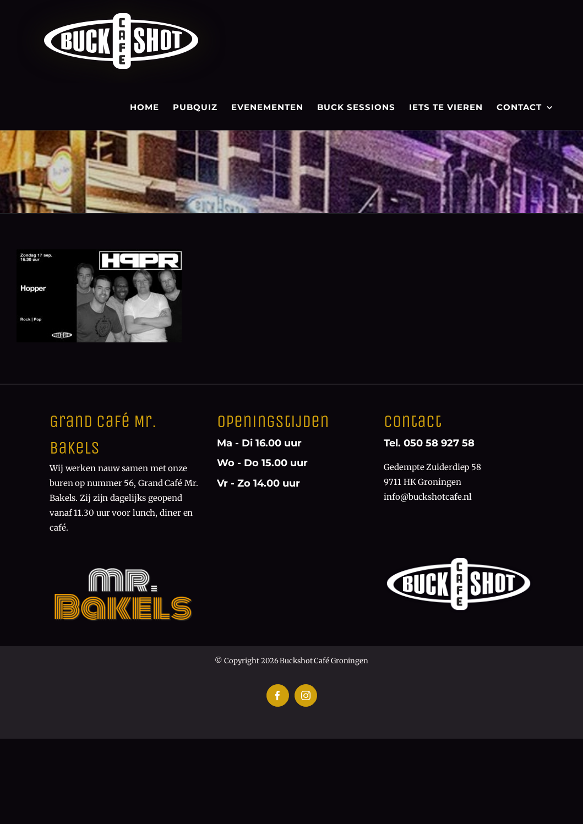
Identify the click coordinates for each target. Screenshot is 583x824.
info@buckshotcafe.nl (428, 497)
